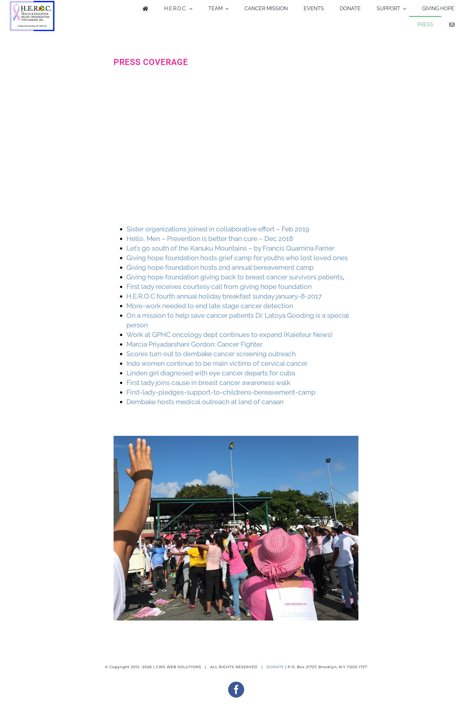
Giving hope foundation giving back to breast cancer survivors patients (234, 277)
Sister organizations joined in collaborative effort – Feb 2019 (217, 229)
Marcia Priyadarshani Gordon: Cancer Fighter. (194, 344)
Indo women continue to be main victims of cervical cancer (217, 363)
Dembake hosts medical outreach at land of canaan (205, 402)
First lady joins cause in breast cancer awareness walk (208, 383)
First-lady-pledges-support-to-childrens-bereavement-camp (221, 392)
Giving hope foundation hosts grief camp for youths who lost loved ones (237, 258)
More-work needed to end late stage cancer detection (209, 306)
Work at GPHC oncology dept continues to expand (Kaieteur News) (229, 335)
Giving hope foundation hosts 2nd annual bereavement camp (220, 267)
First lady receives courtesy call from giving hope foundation (219, 287)
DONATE (275, 667)
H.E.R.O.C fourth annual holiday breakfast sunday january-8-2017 (224, 296)
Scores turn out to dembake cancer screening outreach (211, 354)
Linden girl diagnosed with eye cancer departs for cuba (210, 373)
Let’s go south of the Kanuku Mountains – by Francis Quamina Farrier (230, 248)
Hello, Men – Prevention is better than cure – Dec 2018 (209, 239)
